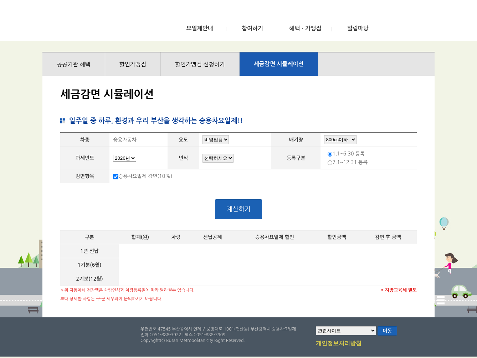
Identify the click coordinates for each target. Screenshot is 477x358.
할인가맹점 (132, 64)
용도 (183, 139)
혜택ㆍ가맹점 (305, 28)
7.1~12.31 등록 (350, 162)
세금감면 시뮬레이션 (279, 64)
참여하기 (252, 28)
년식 (183, 157)
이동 (387, 330)
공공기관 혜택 (74, 64)
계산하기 (238, 209)
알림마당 (358, 28)
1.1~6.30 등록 (348, 153)
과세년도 (85, 157)
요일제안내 (199, 28)
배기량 (296, 139)
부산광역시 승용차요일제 (95, 22)
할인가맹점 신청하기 (200, 64)
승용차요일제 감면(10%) (145, 176)
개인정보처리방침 (338, 344)
